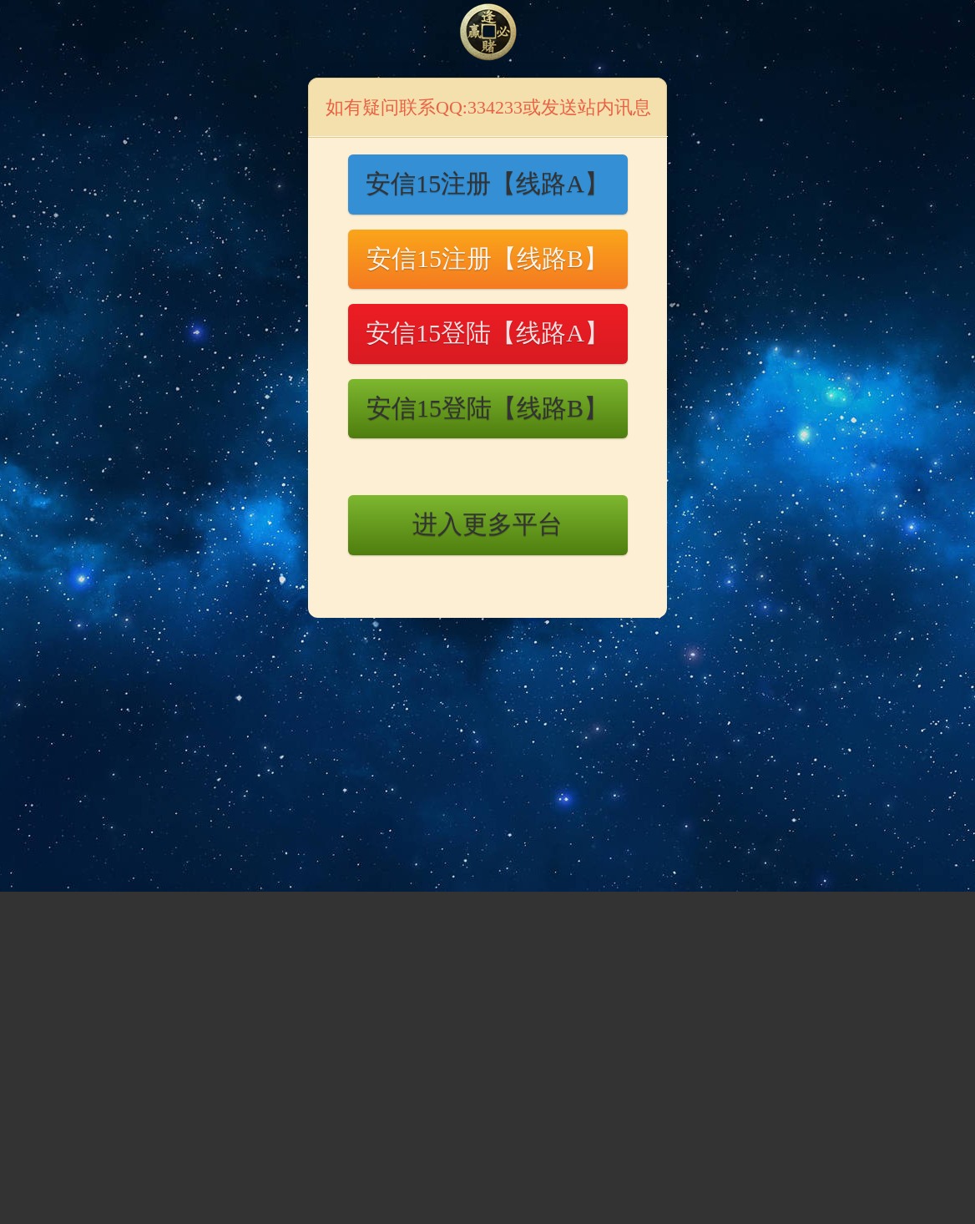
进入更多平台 (487, 524)
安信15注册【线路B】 (487, 258)
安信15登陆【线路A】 (487, 332)
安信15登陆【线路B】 (487, 408)
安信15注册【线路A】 (487, 183)
